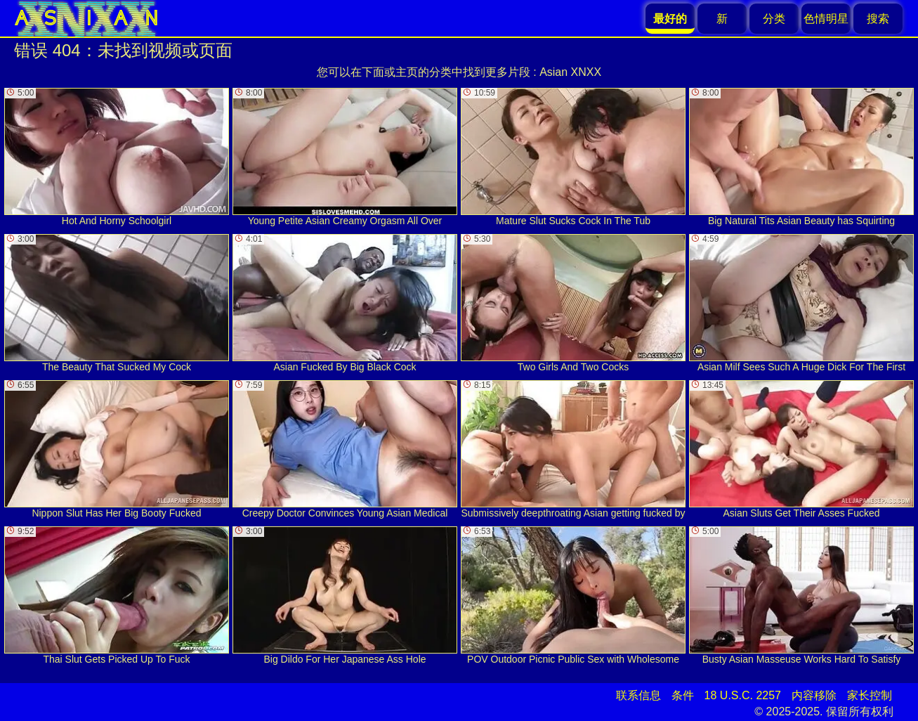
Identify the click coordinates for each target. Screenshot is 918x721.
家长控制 (869, 695)
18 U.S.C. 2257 (742, 695)
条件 (682, 695)
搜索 (878, 19)
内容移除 (814, 695)
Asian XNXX (570, 72)
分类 (774, 19)
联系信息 (638, 695)
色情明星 (826, 19)
